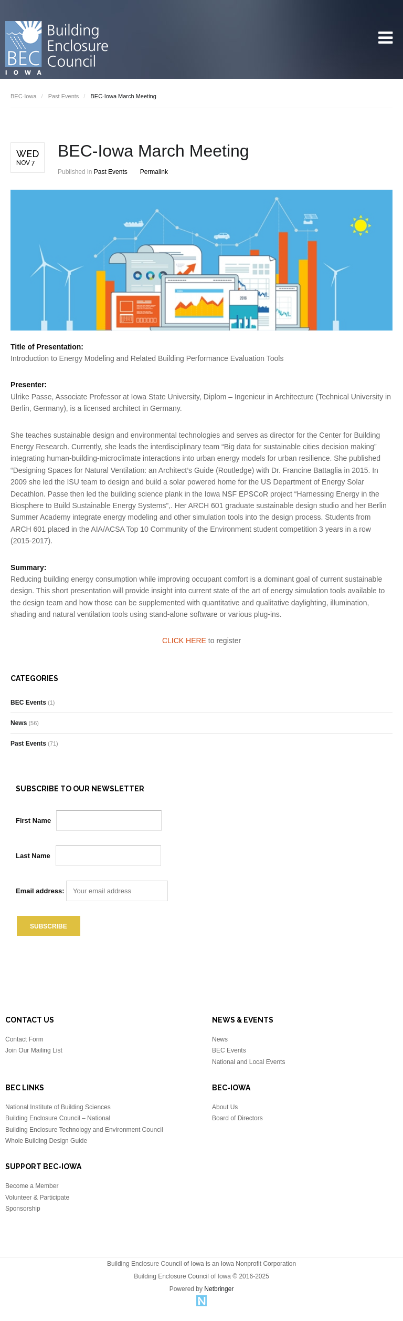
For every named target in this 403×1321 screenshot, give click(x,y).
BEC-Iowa (23, 96)
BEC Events (28, 702)
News (18, 723)
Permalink (154, 172)
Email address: (92, 891)
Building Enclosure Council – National (57, 1118)
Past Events (63, 96)
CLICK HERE (184, 640)
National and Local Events (248, 1062)
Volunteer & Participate (37, 1197)
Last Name (33, 856)
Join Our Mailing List (33, 1050)
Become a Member (31, 1186)
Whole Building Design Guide (46, 1140)
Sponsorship (22, 1208)
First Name (33, 820)
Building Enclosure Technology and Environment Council (84, 1129)
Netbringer (219, 1289)
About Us (225, 1107)
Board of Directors (237, 1118)
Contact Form (24, 1039)
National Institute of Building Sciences (58, 1107)
